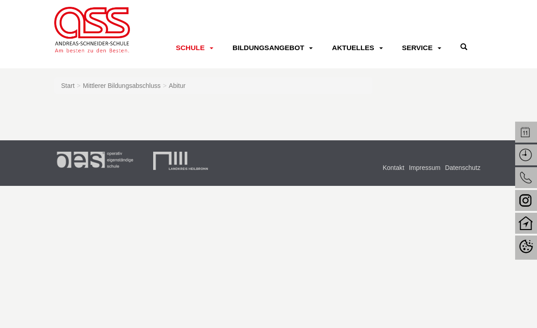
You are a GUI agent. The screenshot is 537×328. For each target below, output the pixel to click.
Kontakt (393, 167)
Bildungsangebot (268, 47)
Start (68, 85)
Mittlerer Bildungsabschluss (121, 85)
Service (417, 47)
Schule (190, 47)
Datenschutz (462, 167)
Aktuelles (353, 47)
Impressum (424, 167)
